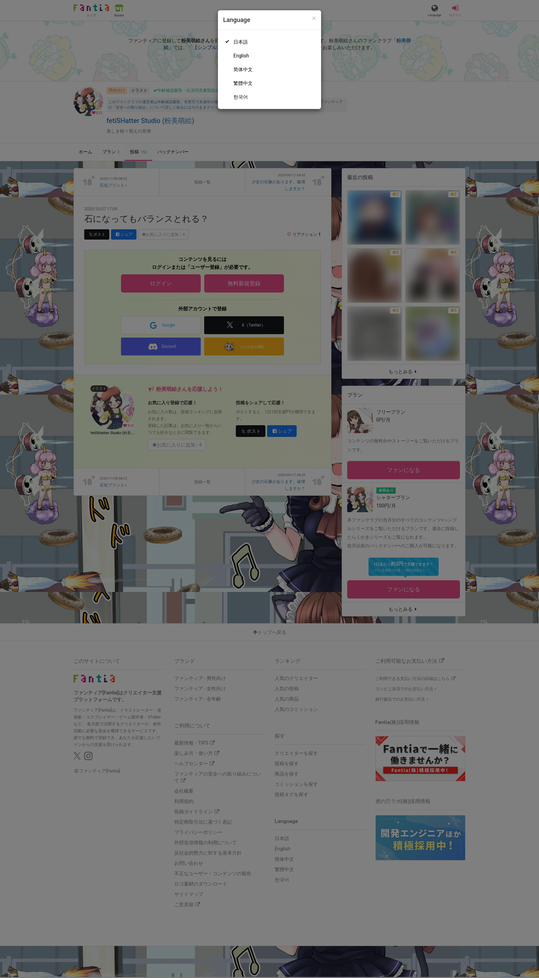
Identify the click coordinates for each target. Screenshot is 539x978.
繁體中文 (243, 83)
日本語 (240, 42)
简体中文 (243, 69)
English (241, 55)
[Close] (314, 18)
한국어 (240, 97)
